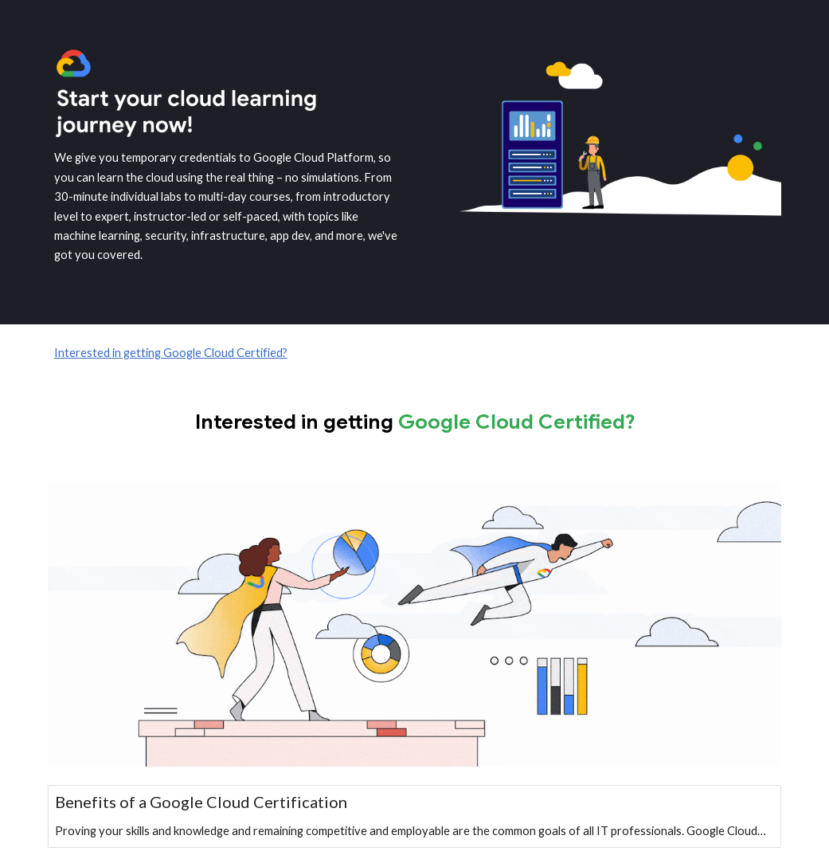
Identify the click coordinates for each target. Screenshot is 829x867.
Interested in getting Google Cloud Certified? (170, 352)
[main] (226, 207)
